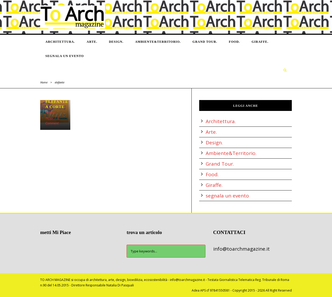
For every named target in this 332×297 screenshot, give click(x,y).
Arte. (92, 42)
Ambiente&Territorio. (158, 42)
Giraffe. (260, 42)
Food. (234, 42)
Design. (116, 42)
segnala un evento (64, 56)
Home (43, 82)
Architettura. (60, 42)
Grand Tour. (204, 42)
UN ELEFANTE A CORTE (56, 102)
